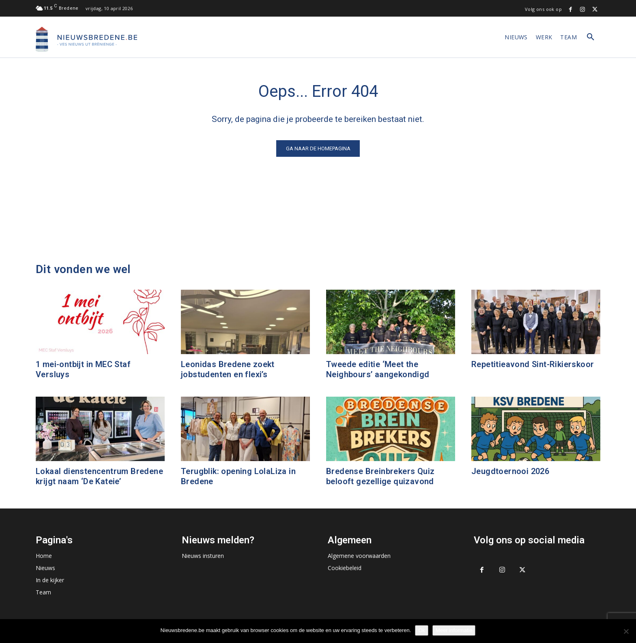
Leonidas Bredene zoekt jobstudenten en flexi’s (228, 369)
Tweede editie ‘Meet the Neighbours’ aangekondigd (378, 369)
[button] (590, 37)
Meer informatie (454, 630)
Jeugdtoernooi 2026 (510, 471)
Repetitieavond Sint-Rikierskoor (532, 364)
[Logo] (86, 39)
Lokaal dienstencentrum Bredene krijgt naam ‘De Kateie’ (99, 476)
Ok (421, 630)
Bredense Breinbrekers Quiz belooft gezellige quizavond (380, 476)
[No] (626, 631)
